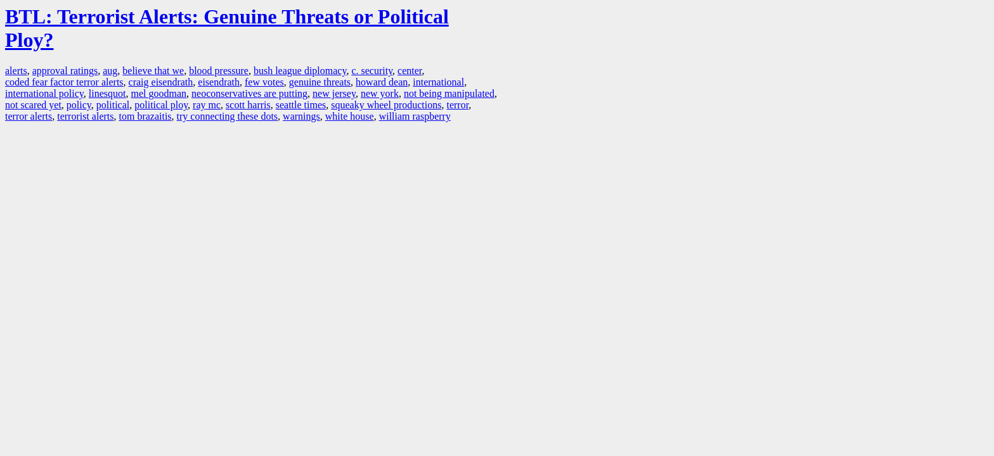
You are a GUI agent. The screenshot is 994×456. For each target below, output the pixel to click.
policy (79, 104)
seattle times (301, 104)
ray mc (207, 104)
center (409, 70)
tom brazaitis (145, 116)
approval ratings (65, 70)
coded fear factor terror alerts (64, 82)
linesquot (107, 93)
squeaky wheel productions (386, 104)
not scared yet (33, 104)
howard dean (382, 82)
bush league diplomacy (300, 70)
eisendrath (219, 82)
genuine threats (320, 82)
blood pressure (218, 70)
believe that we (153, 70)
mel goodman (158, 93)
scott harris (248, 104)
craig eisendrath (161, 82)
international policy (44, 93)
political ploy (161, 104)
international (438, 82)
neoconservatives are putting (249, 93)
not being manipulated (449, 93)
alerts (16, 70)
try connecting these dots (227, 116)
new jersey (334, 93)
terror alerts (28, 116)
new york (380, 93)
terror (457, 104)
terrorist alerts (85, 116)
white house (349, 116)
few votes (264, 82)
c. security (371, 70)
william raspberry (415, 116)
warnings (301, 116)
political (112, 104)
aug (110, 70)
